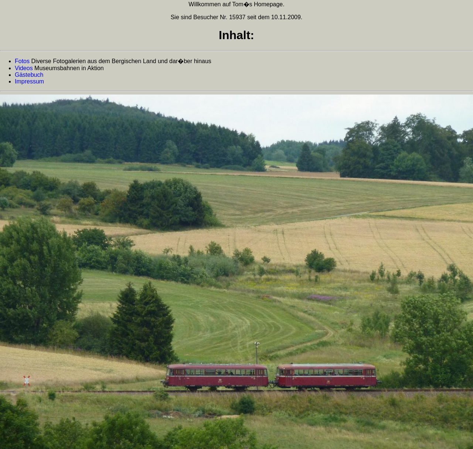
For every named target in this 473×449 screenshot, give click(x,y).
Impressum (29, 81)
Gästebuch (29, 75)
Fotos (22, 61)
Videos (24, 68)
